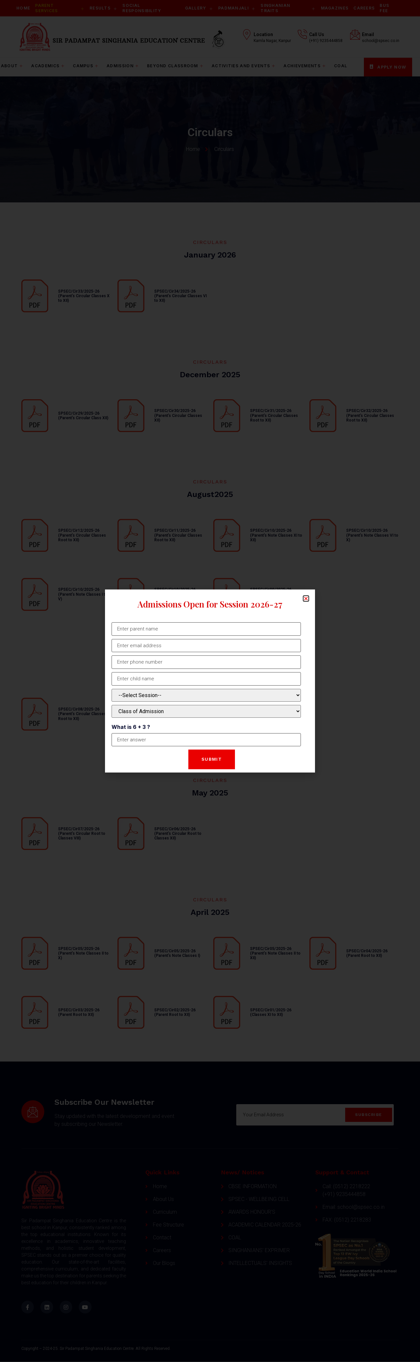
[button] (306, 597)
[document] (210, 681)
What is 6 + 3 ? (131, 727)
